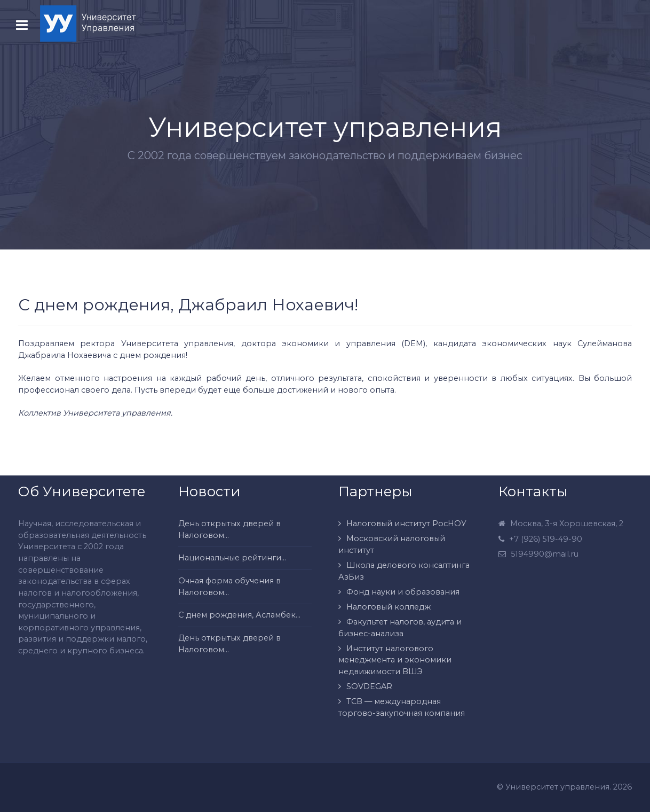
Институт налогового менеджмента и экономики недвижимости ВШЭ (394, 660)
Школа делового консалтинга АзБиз (404, 571)
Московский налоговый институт (391, 544)
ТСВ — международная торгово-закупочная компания (401, 707)
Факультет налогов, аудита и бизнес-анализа (400, 627)
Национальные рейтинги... (232, 558)
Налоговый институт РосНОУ (406, 523)
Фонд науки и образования (402, 592)
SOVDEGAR (369, 686)
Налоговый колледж (388, 607)
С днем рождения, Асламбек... (239, 615)
